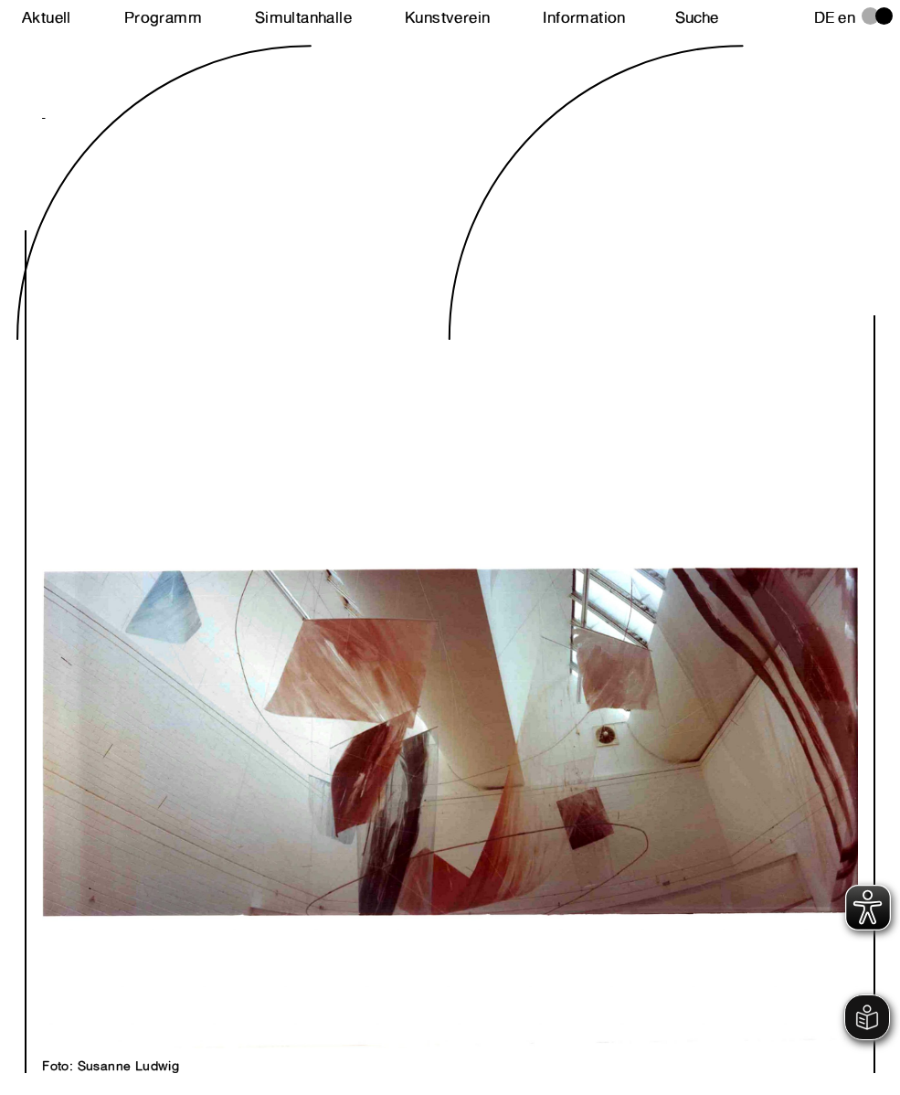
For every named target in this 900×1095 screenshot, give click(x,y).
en (846, 17)
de (824, 17)
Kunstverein (447, 17)
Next (246, 563)
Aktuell (46, 17)
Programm (163, 17)
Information (584, 17)
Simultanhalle (303, 17)
